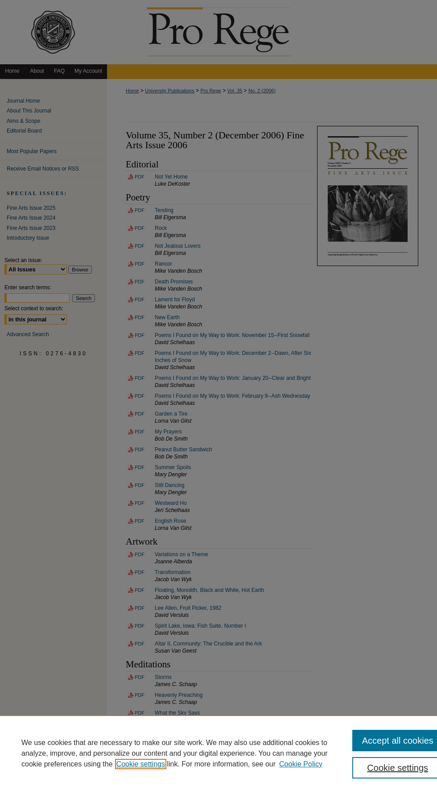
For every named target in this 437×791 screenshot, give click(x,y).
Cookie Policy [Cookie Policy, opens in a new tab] (300, 764)
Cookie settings (140, 764)
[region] (218, 753)
